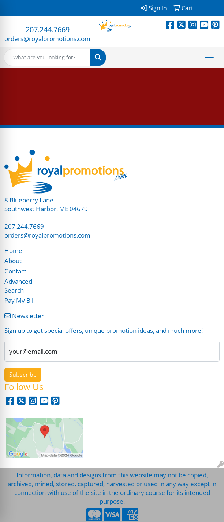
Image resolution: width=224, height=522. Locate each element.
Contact (15, 270)
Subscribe (23, 375)
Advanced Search (18, 285)
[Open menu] (209, 57)
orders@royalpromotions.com (47, 38)
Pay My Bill (19, 300)
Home (13, 250)
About (13, 260)
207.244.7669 (48, 29)
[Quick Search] (47, 57)
